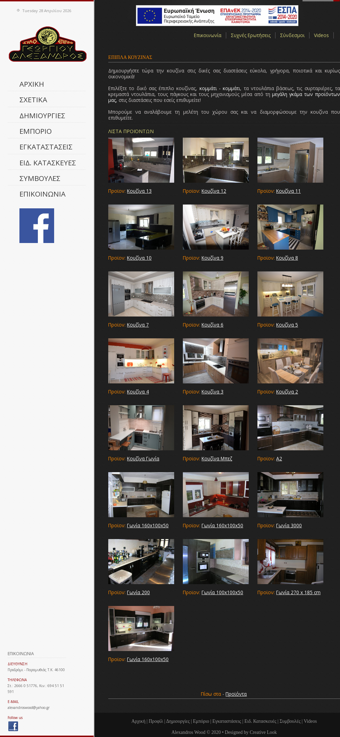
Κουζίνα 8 (287, 257)
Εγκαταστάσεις (226, 721)
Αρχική (138, 721)
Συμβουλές (290, 721)
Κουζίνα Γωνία (143, 458)
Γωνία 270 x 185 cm (298, 592)
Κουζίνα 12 (214, 191)
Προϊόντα (236, 694)
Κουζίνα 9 (212, 257)
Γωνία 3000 (289, 525)
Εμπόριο (201, 721)
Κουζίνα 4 (138, 391)
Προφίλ (156, 721)
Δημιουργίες (178, 721)
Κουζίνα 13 (139, 191)
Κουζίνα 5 (287, 324)
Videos (321, 35)
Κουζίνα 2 (287, 391)
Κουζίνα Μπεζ (217, 458)
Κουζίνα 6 (212, 324)
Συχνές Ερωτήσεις (251, 35)
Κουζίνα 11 (288, 191)
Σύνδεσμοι (292, 35)
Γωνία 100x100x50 (222, 592)
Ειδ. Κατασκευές (261, 721)
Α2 (279, 458)
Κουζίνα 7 (138, 324)
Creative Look (263, 732)
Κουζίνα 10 (139, 257)
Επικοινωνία (207, 35)
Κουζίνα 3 (212, 391)
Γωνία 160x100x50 (148, 525)
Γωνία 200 (138, 592)
